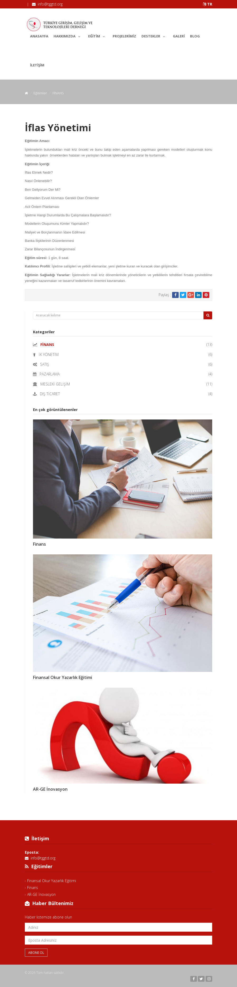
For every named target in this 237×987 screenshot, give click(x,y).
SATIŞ (44, 364)
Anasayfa (39, 36)
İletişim (37, 65)
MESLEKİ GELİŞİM (55, 384)
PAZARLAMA (50, 374)
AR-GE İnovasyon (50, 789)
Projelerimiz (124, 36)
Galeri (179, 36)
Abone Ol (36, 952)
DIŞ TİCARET (50, 393)
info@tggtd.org (50, 4)
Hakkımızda (68, 35)
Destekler (154, 35)
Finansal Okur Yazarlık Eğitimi (62, 677)
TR (207, 4)
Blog (195, 36)
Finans (39, 544)
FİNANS (47, 344)
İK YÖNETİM (49, 354)
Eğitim (97, 35)
